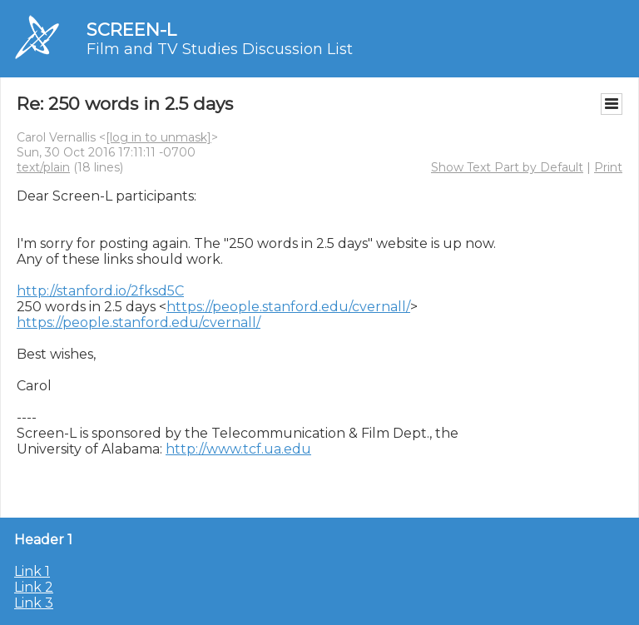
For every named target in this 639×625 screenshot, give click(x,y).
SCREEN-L (131, 29)
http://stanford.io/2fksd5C (100, 291)
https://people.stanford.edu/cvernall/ (288, 307)
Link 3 (33, 603)
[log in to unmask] (158, 137)
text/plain (43, 167)
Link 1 (32, 571)
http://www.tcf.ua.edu (238, 449)
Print (608, 167)
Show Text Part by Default (507, 167)
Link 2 (33, 587)
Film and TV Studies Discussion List (220, 49)
